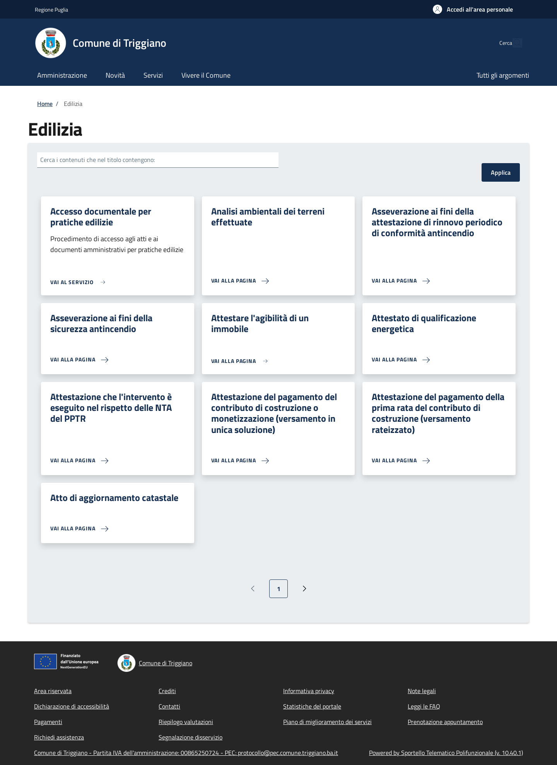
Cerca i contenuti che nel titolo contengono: (97, 159)
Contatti (169, 706)
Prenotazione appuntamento (445, 721)
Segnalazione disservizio (190, 737)
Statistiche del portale (312, 706)
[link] (79, 282)
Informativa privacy (308, 690)
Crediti (167, 690)
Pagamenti (48, 721)
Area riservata (53, 690)
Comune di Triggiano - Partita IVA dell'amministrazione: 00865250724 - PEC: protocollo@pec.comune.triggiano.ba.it (186, 752)
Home (45, 103)
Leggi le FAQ (424, 706)
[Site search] (513, 43)
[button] (473, 9)
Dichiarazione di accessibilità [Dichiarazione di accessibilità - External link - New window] (71, 706)
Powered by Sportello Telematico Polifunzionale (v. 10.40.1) (446, 752)
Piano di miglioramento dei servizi (327, 721)
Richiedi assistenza (59, 737)
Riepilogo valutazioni (186, 721)
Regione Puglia (51, 9)
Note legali (422, 690)
